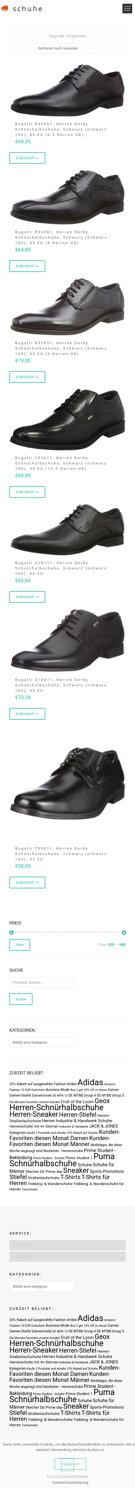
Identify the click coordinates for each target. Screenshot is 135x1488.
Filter (20, 945)
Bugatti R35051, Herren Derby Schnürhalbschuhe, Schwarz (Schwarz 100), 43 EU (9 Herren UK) (61, 348)
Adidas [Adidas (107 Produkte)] (90, 1082)
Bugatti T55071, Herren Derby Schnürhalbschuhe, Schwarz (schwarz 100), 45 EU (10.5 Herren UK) (61, 463)
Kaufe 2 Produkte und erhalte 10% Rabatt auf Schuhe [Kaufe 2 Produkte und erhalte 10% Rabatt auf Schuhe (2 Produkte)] (62, 1133)
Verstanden (70, 1464)
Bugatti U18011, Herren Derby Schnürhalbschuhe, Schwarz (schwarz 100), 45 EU (61, 685)
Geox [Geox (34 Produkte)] (102, 1101)
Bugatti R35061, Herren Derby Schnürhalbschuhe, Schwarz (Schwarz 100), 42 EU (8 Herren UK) (61, 237)
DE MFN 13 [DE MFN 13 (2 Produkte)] (60, 1095)
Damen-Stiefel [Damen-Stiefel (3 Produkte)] (20, 1095)
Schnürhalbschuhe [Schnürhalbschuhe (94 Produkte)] (43, 1163)
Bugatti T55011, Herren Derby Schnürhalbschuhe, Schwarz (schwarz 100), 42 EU (61, 853)
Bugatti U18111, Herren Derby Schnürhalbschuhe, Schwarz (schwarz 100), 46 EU (61, 568)
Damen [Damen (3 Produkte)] (113, 1090)
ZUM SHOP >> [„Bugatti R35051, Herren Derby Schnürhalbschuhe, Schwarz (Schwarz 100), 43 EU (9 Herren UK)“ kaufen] (27, 377)
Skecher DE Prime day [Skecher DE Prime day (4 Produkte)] (44, 1171)
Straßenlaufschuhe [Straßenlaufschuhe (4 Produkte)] (44, 1178)
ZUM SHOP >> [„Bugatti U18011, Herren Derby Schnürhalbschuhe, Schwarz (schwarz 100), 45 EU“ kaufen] (27, 714)
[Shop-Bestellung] (67, 48)
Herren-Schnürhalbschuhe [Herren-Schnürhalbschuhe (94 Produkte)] (56, 1107)
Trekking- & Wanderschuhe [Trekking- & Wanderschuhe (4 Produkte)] (50, 1184)
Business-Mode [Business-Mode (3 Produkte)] (57, 1090)
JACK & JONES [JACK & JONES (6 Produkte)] (103, 1126)
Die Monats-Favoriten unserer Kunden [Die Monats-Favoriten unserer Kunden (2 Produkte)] (34, 1102)
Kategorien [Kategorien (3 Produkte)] (17, 1133)
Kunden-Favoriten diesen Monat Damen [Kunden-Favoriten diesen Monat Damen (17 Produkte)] (64, 1135)
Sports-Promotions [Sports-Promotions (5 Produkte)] (107, 1171)
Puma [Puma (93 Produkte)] (103, 1156)
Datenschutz (23, 1245)
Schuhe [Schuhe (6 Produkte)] (85, 1164)
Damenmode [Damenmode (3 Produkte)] (42, 1095)
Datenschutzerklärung (70, 1482)
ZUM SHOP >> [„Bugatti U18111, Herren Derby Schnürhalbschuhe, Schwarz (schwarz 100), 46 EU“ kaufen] (27, 597)
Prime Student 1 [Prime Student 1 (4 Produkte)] (79, 1158)
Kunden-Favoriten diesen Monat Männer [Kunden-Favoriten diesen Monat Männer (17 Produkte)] (59, 1141)
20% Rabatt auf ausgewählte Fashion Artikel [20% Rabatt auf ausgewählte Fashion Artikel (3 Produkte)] (43, 1084)
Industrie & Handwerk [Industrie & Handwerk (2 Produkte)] (74, 1126)
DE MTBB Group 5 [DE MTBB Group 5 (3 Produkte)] (110, 1095)
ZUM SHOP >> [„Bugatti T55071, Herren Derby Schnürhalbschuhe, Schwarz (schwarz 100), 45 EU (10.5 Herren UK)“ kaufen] (27, 492)
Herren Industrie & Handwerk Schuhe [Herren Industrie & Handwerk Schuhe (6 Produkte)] (77, 1120)
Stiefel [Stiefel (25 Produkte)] (18, 1177)
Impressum (22, 1256)
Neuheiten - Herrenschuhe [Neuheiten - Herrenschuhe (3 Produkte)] (63, 1151)
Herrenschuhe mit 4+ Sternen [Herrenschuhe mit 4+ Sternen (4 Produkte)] (33, 1126)
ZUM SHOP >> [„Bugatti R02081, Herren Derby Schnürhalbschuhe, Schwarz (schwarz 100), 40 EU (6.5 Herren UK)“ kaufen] (27, 158)
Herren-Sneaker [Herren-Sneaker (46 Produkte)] (33, 1114)
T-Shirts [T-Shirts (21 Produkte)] (70, 1177)
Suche (21, 999)
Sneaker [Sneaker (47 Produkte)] (76, 1170)
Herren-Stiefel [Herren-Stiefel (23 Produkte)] (78, 1114)
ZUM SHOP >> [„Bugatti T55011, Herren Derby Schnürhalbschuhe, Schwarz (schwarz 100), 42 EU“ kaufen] (27, 882)
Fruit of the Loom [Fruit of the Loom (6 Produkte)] (77, 1101)
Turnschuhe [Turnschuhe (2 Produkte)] (30, 1189)
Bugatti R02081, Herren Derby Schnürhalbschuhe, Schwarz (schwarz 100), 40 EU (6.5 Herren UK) (61, 129)
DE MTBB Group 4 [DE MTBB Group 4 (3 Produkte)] (82, 1095)
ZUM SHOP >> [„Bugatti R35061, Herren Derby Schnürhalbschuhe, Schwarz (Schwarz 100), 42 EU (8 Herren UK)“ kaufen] (27, 266)
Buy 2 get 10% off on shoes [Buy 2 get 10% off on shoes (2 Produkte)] (88, 1090)
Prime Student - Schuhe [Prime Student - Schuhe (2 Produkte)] (49, 1158)
